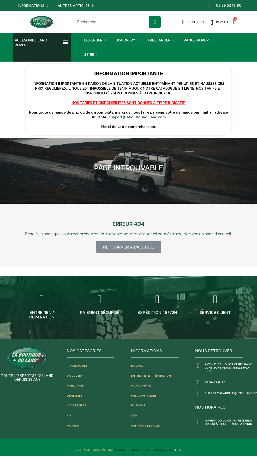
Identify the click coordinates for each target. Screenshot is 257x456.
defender (74, 395)
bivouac (137, 365)
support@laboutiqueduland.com (137, 117)
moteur (73, 425)
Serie (90, 54)
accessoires (76, 405)
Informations (33, 5)
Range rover (77, 365)
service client (215, 312)
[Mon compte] (193, 22)
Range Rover (198, 40)
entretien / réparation (41, 314)
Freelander (161, 40)
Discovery (126, 40)
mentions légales (145, 425)
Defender (95, 40)
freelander (76, 385)
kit (69, 415)
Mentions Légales (99, 449)
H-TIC (178, 449)
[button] (128, 247)
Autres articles (76, 5)
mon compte (141, 385)
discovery (75, 375)
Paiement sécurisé (100, 312)
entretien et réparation (151, 375)
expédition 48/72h (157, 312)
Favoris (222, 22)
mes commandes (144, 395)
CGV (134, 415)
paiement (138, 405)
